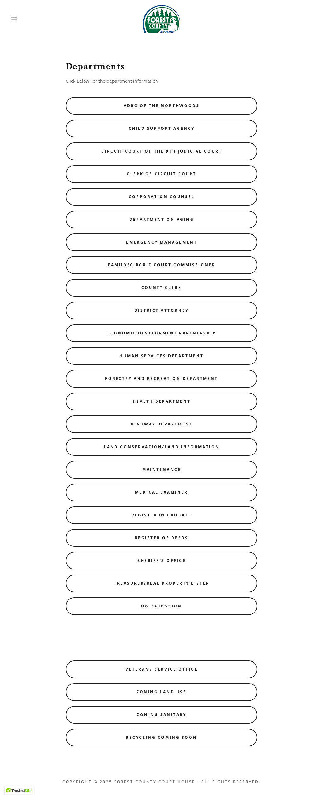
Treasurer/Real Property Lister (161, 583)
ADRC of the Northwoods (161, 105)
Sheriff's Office (162, 560)
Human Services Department (161, 355)
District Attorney (161, 310)
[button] (16, 19)
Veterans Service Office (162, 669)
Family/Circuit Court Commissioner (161, 265)
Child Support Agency (162, 128)
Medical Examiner (161, 492)
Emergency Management (161, 242)
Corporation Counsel (162, 196)
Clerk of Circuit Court (161, 174)
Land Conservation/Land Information (162, 446)
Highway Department (162, 424)
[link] (161, 18)
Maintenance (161, 469)
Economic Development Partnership (161, 333)
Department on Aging (161, 219)
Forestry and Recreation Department (161, 378)
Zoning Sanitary (161, 714)
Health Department (162, 401)
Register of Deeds (161, 537)
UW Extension (161, 606)
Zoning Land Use (161, 692)
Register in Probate (161, 515)
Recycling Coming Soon (161, 737)
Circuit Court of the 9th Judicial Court (161, 151)
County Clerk (161, 287)
